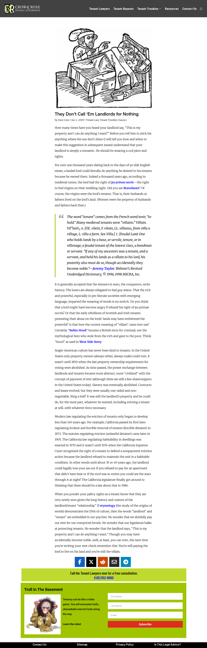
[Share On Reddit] (103, 562)
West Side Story (90, 342)
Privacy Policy (125, 644)
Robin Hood (77, 330)
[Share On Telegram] (126, 562)
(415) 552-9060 (104, 577)
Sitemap (82, 644)
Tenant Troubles (147, 9)
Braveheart (131, 188)
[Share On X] (91, 562)
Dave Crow (63, 120)
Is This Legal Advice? (167, 644)
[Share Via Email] (114, 562)
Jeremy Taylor (103, 268)
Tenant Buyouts (124, 9)
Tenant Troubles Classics (113, 120)
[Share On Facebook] (80, 562)
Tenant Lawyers (99, 9)
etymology (107, 505)
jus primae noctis (122, 182)
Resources (172, 9)
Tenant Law (92, 120)
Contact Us (189, 9)
